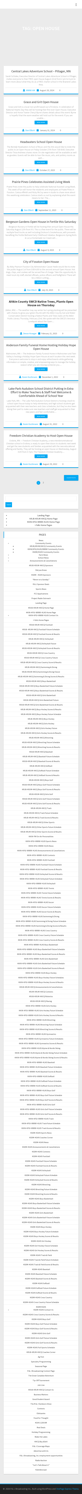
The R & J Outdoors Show (41, 1404)
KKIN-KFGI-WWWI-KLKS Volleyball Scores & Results (41, 874)
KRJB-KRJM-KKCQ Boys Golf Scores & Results (41, 789)
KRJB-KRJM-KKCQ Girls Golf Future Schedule (41, 799)
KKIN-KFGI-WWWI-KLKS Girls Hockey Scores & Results (41, 1015)
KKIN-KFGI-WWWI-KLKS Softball (41, 1076)
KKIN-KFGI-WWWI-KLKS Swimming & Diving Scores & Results (41, 926)
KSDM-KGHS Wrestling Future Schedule (41, 1189)
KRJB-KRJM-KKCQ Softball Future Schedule (41, 770)
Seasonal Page (41, 1366)
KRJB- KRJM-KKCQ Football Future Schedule (41, 629)
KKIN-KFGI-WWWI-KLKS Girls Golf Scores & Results (41, 1114)
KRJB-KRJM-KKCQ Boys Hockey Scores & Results (41, 709)
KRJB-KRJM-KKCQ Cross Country (41, 653)
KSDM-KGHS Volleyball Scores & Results (41, 1180)
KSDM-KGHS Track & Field (41, 1255)
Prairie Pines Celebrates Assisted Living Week (41, 182)
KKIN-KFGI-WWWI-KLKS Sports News (41, 841)
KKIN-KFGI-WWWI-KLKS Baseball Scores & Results (41, 1071)
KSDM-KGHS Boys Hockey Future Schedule (41, 1231)
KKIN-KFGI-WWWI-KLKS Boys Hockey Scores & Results (41, 982)
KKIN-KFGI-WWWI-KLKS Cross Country (41, 930)
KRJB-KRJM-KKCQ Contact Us (41, 1390)
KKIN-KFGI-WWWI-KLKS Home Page (43, 522)
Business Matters (41, 1394)
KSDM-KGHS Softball (41, 1283)
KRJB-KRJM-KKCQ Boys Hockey (41, 719)
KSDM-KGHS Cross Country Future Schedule (41, 1302)
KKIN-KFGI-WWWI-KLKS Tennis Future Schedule (41, 893)
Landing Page (43, 515)
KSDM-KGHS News (41, 1142)
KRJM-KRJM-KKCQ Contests (41, 991)
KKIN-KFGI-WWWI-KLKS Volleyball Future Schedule (41, 879)
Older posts (71, 478)
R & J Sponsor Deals (41, 584)
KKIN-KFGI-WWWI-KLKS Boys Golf (41, 1090)
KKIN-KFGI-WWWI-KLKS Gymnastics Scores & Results (41, 1043)
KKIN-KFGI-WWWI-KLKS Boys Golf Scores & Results (41, 1100)
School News (43, 558)
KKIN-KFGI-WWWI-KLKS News (41, 846)
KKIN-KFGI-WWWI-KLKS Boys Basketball (41, 944)
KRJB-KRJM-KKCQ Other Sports (41, 822)
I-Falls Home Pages (43, 525)
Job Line (41, 1385)
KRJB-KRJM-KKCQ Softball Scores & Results (41, 775)
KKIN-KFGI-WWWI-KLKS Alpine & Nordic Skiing (41, 1048)
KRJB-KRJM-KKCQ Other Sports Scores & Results (41, 832)
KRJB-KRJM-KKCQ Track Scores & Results (41, 817)
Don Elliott (30, 130)
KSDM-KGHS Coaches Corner (41, 1137)
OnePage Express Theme (67, 1488)
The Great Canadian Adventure (41, 1375)
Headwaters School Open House (41, 142)
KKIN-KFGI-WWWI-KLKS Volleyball (41, 883)
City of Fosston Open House (41, 262)
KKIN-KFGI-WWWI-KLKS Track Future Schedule (41, 1123)
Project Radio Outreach (41, 598)
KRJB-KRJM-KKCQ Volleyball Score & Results (41, 648)
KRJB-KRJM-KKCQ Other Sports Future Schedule (41, 827)
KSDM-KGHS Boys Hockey (41, 1227)
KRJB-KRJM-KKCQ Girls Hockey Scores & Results (41, 733)
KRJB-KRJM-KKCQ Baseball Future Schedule (41, 756)
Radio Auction (41, 1460)
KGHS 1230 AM (41, 1422)
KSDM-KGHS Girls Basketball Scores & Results (41, 1222)
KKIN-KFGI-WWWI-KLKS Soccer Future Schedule (41, 907)
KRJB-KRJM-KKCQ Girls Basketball (41, 695)
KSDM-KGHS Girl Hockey (41, 1241)
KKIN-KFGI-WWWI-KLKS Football (41, 860)
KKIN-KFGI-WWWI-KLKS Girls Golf (41, 1104)
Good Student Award (41, 1399)
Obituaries (41, 1413)
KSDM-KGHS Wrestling (41, 1184)
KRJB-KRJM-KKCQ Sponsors (41, 565)
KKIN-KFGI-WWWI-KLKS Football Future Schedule (41, 864)
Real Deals (41, 1427)
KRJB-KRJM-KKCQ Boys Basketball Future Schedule (41, 686)
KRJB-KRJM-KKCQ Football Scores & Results (41, 634)
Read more (41, 122)
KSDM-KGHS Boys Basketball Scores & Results (41, 1208)
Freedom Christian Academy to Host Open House (41, 436)
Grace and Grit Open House (41, 102)
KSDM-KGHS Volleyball (41, 1170)
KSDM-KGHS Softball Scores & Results (41, 1293)
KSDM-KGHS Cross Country (41, 1297)
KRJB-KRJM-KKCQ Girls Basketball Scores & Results (41, 705)
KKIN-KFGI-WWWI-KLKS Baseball (41, 1062)
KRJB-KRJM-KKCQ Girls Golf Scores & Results (41, 803)
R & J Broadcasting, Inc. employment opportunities (41, 1455)
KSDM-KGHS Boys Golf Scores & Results (41, 1328)
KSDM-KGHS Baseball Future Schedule (41, 1274)
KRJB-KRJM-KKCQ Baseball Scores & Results (41, 761)
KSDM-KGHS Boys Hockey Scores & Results (41, 1236)
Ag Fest (41, 1357)
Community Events (43, 543)
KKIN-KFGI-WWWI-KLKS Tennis (41, 888)
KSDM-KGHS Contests (41, 1151)
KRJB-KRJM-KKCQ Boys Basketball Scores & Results (41, 690)
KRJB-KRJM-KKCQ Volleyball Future (41, 643)
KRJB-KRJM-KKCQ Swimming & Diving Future (41, 672)
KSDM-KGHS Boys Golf (41, 1319)
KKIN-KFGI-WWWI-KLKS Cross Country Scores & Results (41, 940)
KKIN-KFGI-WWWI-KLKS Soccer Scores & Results (41, 912)
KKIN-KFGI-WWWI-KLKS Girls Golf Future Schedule (41, 1109)
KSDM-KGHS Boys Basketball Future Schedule (41, 1203)
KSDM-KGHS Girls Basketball (41, 1213)
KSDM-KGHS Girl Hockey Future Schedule (41, 1246)
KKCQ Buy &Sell (41, 1441)
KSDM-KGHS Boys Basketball (41, 1198)
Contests (41, 1408)
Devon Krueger (29, 333)
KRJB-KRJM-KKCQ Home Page (43, 518)
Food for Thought (41, 1418)
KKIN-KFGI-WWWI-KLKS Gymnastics (41, 1034)
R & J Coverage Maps (41, 1446)
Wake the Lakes (41, 1437)
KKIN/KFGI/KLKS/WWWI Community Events (46, 549)
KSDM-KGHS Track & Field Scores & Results (41, 1264)
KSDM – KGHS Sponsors (41, 575)
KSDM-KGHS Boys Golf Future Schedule (41, 1324)
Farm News (43, 555)
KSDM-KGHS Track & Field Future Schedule (41, 1260)
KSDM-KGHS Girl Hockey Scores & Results (41, 1250)
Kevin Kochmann (29, 377)
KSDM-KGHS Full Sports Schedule (41, 1347)
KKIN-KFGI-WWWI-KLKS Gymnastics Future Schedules (41, 1039)
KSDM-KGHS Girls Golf (41, 1333)
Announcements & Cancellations (43, 561)
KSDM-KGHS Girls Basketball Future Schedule (41, 1217)
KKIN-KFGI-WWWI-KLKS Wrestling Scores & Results (41, 1029)
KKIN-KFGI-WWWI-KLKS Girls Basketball (41, 959)
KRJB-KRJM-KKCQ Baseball (41, 752)
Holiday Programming (41, 1432)
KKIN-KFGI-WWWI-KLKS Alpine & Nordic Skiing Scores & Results (41, 1057)
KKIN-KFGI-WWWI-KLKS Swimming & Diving (41, 916)
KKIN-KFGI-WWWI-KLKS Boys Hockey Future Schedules (41, 977)
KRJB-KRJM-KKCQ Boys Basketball (41, 681)
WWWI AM (30, 90)
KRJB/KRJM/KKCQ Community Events (46, 546)
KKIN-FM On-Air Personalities (41, 836)
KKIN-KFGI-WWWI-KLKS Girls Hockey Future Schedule (41, 1010)
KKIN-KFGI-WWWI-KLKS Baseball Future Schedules (41, 1067)
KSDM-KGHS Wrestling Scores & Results (41, 1194)
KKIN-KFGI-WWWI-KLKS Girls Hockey (41, 1006)
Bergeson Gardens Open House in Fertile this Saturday (41, 222)
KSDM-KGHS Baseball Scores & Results (41, 1278)
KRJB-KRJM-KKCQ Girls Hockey (41, 723)
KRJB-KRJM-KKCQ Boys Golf (41, 780)
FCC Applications (41, 593)
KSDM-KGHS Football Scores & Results (41, 1166)
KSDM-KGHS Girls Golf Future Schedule (41, 1338)
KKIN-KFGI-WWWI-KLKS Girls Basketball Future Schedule (41, 963)
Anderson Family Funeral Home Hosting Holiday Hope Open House (41, 347)
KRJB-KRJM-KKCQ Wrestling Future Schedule (41, 742)
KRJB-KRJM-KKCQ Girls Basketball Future (41, 700)
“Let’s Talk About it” (41, 1465)
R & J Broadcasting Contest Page (41, 1371)
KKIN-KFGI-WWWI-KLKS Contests (41, 855)
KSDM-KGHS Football (41, 1156)
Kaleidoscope (41, 1470)
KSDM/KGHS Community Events (46, 552)
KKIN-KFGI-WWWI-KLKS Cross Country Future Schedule (41, 935)
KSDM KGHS (41, 1307)
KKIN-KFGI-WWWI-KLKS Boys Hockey (41, 973)
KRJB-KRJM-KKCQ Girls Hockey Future (41, 728)
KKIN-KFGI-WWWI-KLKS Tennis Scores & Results (41, 897)
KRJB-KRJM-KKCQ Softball (41, 766)
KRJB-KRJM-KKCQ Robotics (41, 996)
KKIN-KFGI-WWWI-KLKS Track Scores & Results (41, 1128)
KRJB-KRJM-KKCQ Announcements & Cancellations (41, 987)
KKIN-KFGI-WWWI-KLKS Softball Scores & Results (41, 1086)
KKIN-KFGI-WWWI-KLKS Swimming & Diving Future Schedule (41, 921)
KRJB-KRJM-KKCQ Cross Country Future (41, 657)
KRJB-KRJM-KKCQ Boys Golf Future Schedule (41, 785)
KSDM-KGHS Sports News (41, 1133)
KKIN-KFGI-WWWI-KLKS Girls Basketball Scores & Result (41, 968)
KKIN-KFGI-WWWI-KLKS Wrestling (41, 1020)
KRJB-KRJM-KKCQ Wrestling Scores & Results (41, 747)
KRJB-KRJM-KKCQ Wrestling (41, 737)
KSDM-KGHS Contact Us (43, 1310)
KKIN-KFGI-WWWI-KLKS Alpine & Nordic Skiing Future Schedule (41, 1053)
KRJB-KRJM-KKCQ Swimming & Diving (41, 667)
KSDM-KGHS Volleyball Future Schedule (41, 1175)
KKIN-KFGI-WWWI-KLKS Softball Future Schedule (41, 1081)
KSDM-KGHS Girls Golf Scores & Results (41, 1342)
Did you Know (41, 570)
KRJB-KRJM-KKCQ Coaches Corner (41, 1352)
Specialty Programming (41, 1361)
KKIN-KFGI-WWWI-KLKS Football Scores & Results (41, 869)
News (41, 540)
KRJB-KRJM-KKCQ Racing (41, 1001)
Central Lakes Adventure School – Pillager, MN (41, 71)
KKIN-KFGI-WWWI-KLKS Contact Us (43, 615)
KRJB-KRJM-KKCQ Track (41, 808)
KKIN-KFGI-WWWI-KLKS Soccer (41, 902)
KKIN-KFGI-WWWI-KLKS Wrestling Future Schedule (41, 1024)
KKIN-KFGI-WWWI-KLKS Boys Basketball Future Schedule (41, 949)
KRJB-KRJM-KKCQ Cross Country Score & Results (41, 662)
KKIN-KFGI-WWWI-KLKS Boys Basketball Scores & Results (41, 954)
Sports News (41, 589)
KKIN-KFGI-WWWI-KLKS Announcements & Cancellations (41, 850)
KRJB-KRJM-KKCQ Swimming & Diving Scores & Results (41, 676)
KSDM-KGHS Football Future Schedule (41, 1161)
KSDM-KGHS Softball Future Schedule (41, 1288)
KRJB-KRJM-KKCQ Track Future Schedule (41, 813)
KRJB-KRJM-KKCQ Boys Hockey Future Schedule (41, 714)
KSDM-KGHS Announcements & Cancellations (41, 1147)
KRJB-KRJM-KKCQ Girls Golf (41, 794)
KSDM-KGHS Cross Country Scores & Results (41, 1314)
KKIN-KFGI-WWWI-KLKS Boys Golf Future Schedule (41, 1095)
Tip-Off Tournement (41, 1380)
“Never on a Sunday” (41, 579)
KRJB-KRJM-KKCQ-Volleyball (41, 639)
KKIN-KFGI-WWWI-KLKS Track (41, 1119)
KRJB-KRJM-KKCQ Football (41, 625)
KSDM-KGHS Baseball (41, 1269)
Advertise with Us (41, 1451)
